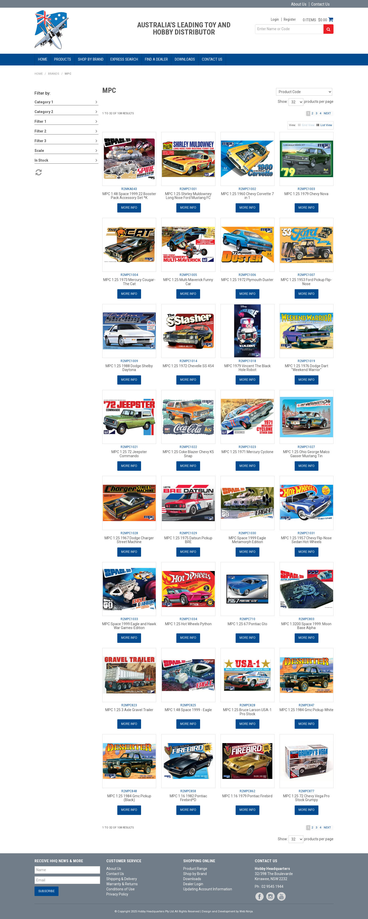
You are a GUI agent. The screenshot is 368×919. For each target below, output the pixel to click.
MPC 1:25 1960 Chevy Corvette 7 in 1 (247, 196)
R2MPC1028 (129, 531)
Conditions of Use (120, 886)
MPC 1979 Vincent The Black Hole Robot (247, 367)
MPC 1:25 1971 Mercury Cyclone (247, 451)
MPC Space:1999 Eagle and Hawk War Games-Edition (129, 624)
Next (327, 113)
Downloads (185, 59)
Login (275, 19)
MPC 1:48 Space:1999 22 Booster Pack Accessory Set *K (129, 196)
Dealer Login (193, 881)
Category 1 (43, 102)
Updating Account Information (207, 886)
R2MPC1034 (188, 617)
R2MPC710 (247, 617)
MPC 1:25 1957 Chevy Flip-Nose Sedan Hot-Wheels (306, 538)
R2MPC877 (306, 788)
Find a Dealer (156, 59)
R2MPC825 (188, 703)
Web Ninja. (246, 908)
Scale (39, 151)
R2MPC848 (129, 788)
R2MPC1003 (306, 189)
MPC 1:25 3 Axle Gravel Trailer (129, 708)
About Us (298, 4)
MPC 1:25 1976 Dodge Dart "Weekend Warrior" (306, 367)
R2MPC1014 (188, 360)
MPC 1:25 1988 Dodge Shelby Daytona (129, 367)
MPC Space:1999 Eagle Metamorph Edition (247, 538)
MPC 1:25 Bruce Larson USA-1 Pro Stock (247, 710)
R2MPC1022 (188, 446)
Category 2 (43, 112)
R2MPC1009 (129, 360)
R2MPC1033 (129, 617)
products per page (319, 101)
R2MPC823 (129, 703)
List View (326, 125)
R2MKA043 (129, 189)
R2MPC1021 (129, 446)
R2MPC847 (306, 703)
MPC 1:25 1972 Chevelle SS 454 (188, 365)
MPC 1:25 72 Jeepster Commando (129, 453)
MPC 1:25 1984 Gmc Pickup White (307, 708)
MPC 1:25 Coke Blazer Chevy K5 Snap (188, 453)
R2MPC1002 (247, 189)
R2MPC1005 (188, 274)
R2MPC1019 (306, 360)
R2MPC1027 (306, 446)
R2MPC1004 (129, 274)
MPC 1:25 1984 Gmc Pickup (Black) (129, 795)
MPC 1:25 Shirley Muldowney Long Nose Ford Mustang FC (188, 196)
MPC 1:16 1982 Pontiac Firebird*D (188, 795)
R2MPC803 (306, 617)
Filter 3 (40, 141)
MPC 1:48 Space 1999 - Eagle (188, 708)
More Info (129, 207)
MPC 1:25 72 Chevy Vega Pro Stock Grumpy (306, 795)
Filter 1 (40, 121)
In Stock (41, 160)
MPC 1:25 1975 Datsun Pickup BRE (188, 538)
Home (42, 59)
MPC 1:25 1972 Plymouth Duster (247, 279)
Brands (53, 73)
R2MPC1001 (188, 189)
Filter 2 (40, 131)
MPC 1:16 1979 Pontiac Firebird (247, 793)
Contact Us (320, 4)
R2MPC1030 (247, 531)
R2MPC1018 (247, 360)
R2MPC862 (247, 788)
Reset (38, 172)
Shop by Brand (90, 59)
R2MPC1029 (188, 531)
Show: (283, 101)
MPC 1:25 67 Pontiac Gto (247, 622)
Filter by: (42, 93)
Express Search (124, 59)
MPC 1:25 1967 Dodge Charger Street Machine (129, 538)
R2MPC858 (188, 788)
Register (290, 19)
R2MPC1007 (306, 274)
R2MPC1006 (247, 274)
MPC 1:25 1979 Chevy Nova (306, 194)
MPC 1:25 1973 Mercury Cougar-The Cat (129, 281)
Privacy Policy (117, 891)
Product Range (195, 866)
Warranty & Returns (122, 881)
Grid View (308, 125)
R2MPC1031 (306, 531)
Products (62, 59)
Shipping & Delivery (121, 876)
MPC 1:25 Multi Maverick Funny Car (188, 281)
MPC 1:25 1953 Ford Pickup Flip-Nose (306, 281)
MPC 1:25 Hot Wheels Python (188, 622)
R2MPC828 (247, 703)
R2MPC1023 (247, 446)
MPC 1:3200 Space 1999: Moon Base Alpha (306, 624)
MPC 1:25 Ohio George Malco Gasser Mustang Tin (306, 453)
